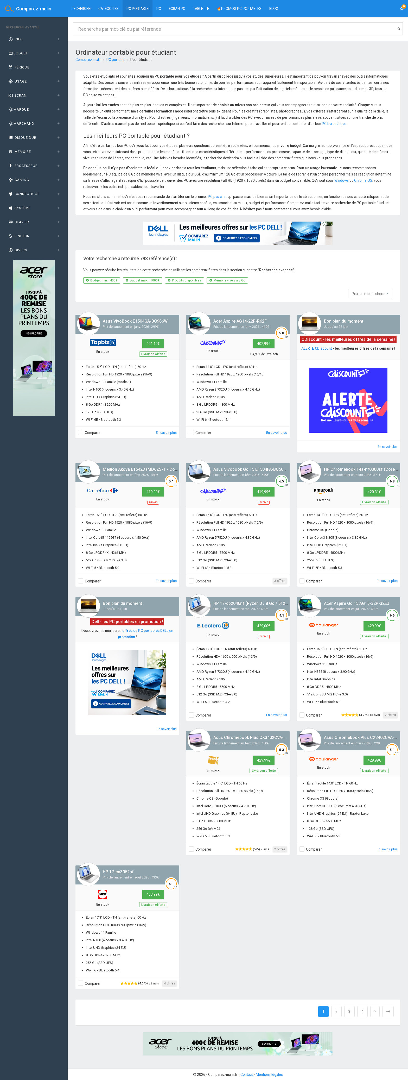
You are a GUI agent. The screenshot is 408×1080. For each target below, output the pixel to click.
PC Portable (137, 9)
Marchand (21, 123)
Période (18, 67)
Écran (17, 95)
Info (15, 39)
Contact (246, 1074)
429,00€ (263, 626)
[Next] (375, 1011)
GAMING (18, 180)
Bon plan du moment (343, 321)
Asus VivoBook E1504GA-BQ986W (135, 321)
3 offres (279, 581)
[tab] (34, 39)
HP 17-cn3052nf (118, 871)
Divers (17, 250)
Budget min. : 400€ (101, 280)
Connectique (24, 194)
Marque (18, 109)
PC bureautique (334, 124)
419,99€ (153, 492)
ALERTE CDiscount (316, 348)
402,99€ (263, 344)
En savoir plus (166, 433)
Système (19, 208)
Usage (17, 81)
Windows (341, 180)
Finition (19, 236)
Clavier (18, 222)
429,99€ (374, 626)
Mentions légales (269, 1074)
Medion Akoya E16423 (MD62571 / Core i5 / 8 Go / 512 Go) (158, 469)
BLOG (273, 9)
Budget (18, 53)
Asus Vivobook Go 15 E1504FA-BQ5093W (252, 469)
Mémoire (19, 152)
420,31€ (374, 492)
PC (158, 9)
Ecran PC (177, 9)
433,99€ (153, 894)
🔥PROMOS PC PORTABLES (239, 9)
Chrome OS (363, 180)
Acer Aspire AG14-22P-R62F (240, 321)
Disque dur (22, 138)
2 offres (390, 715)
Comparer (93, 433)
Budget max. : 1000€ (143, 280)
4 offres (169, 983)
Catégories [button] (108, 9)
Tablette (201, 9)
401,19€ (153, 344)
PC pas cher (217, 196)
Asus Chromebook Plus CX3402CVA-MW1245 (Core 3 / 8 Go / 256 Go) (280, 737)
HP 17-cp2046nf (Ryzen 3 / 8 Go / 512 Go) (253, 603)
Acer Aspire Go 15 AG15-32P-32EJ (356, 603)
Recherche (81, 9)
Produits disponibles (184, 280)
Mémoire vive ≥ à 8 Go (227, 280)
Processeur (23, 166)
